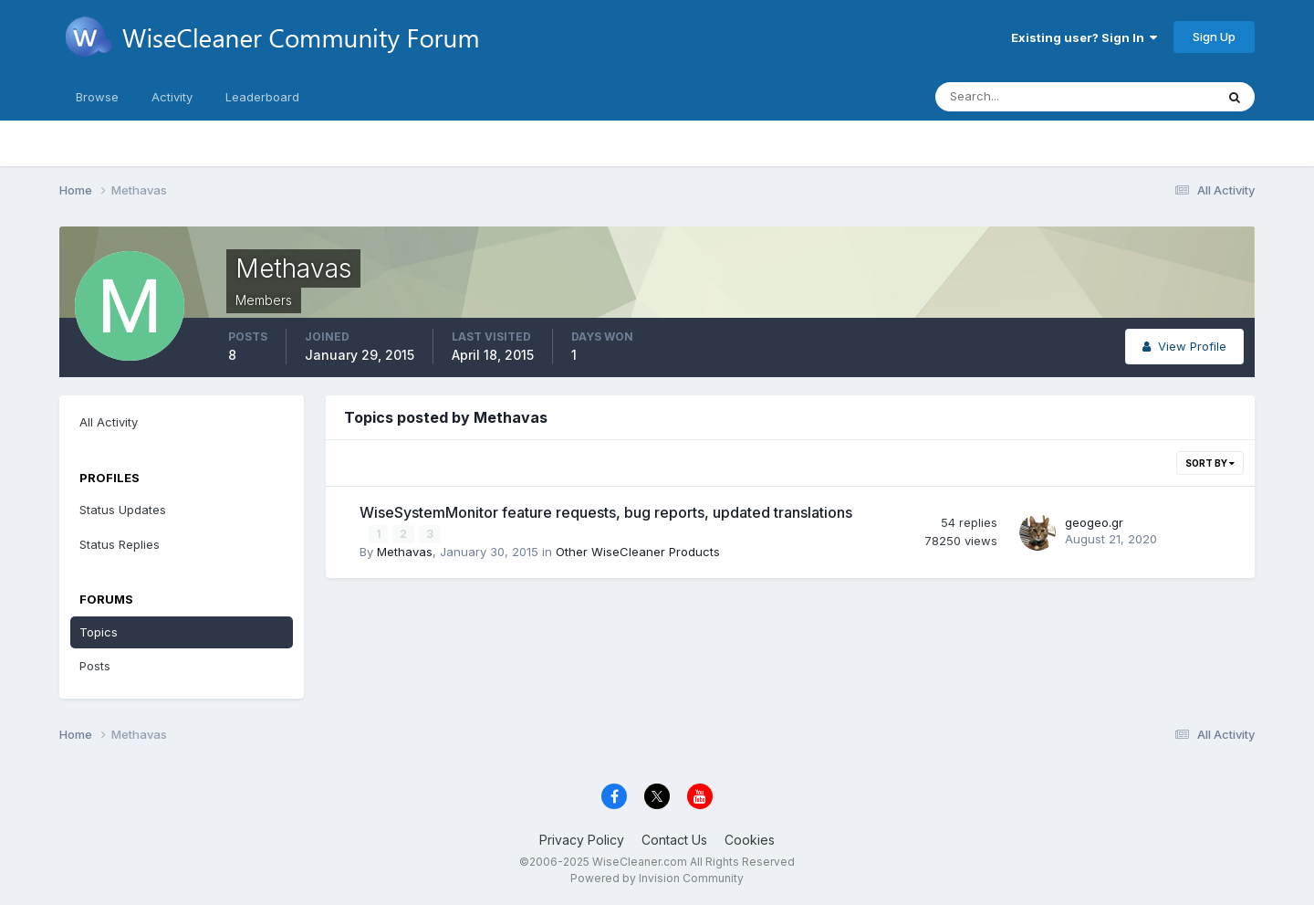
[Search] (1015, 96)
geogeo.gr (1094, 522)
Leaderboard (262, 96)
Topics (98, 632)
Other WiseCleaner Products (638, 551)
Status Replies (119, 544)
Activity (172, 96)
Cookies (750, 839)
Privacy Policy (581, 839)
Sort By (1210, 463)
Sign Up (1214, 36)
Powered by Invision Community (657, 878)
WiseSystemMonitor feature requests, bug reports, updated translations (606, 512)
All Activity (108, 422)
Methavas (405, 551)
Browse (97, 96)
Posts (94, 665)
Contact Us (674, 839)
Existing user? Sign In (1084, 37)
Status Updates (122, 509)
